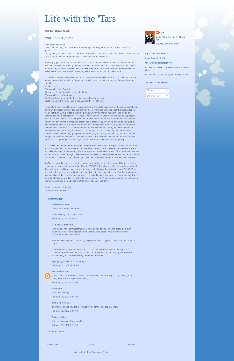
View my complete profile (167, 44)
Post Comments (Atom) (98, 352)
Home (92, 344)
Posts (150, 90)
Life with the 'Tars (80, 18)
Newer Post (52, 344)
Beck (54, 288)
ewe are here (58, 303)
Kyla (161, 32)
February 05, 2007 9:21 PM (65, 325)
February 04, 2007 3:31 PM (65, 282)
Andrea (55, 317)
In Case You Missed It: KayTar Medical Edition (166, 74)
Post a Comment (56, 331)
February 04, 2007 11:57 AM (65, 265)
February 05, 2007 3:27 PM (65, 311)
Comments (153, 96)
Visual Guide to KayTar (155, 58)
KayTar (55, 190)
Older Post (131, 344)
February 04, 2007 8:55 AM (65, 218)
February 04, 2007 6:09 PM (65, 297)
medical (63, 190)
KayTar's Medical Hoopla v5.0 (159, 63)
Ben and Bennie (60, 225)
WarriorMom (58, 271)
